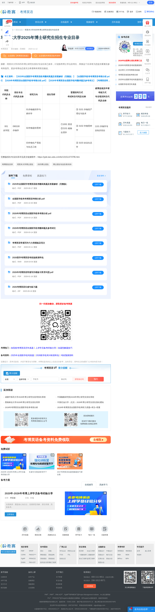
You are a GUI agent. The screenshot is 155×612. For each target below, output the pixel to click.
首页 (3, 2)
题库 (130, 12)
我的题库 (149, 107)
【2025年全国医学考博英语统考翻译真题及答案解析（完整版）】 (45, 76)
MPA (127, 558)
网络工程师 (52, 562)
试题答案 (104, 530)
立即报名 (10, 514)
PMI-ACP (32, 562)
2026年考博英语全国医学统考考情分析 (21, 407)
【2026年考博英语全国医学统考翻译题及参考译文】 (71, 80)
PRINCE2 (32, 558)
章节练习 (78, 530)
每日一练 (91, 530)
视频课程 (97, 12)
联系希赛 (59, 584)
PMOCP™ (32, 555)
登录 (150, 3)
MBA (119, 555)
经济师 (81, 551)
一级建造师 (83, 555)
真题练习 (41, 175)
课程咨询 (148, 33)
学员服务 (148, 43)
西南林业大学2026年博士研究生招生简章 (22, 402)
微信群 (31, 2)
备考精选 (8, 23)
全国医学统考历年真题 (127, 84)
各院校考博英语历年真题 (22, 348)
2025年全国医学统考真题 (22, 355)
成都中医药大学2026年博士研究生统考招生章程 (25, 397)
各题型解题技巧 (65, 348)
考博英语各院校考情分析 (128, 75)
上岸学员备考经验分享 (46, 348)
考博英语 (121, 551)
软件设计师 (44, 562)
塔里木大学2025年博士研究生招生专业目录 (42, 30)
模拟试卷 (38, 530)
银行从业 (109, 555)
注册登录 (4, 577)
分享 (7, 43)
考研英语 (129, 551)
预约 (96, 379)
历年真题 (116, 22)
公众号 (147, 71)
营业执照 (59, 588)
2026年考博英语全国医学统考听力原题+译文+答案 (78, 407)
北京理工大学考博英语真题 (129, 70)
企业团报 (148, 52)
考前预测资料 (67, 355)
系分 (41, 551)
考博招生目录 (7, 164)
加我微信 (90, 48)
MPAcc (120, 558)
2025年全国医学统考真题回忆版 (131, 79)
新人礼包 (148, 24)
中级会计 (109, 551)
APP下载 (148, 81)
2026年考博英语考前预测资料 (130, 65)
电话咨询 (148, 62)
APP (22, 2)
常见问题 (59, 580)
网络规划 (43, 555)
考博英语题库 (139, 44)
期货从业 (101, 562)
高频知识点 (52, 530)
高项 (49, 551)
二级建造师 (91, 555)
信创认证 (63, 558)
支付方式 (4, 584)
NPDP (31, 551)
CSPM (23, 555)
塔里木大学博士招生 (25, 164)
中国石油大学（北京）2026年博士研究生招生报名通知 (80, 402)
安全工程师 (83, 558)
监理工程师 (91, 558)
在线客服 (90, 586)
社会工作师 (91, 551)
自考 (138, 551)
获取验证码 (79, 379)
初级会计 (101, 551)
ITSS (61, 555)
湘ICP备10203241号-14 (85, 602)
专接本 (139, 555)
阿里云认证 (71, 551)
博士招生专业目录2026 (62, 164)
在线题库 (65, 22)
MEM (127, 555)
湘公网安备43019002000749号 (105, 602)
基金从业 (109, 558)
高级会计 (101, 555)
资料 (139, 12)
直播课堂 (109, 12)
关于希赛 (59, 577)
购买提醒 (4, 588)
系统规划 (43, 558)
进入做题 (143, 132)
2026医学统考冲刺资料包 (47, 355)
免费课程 (27, 175)
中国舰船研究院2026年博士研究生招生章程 (75, 397)
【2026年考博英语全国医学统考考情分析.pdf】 (25, 80)
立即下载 (98, 184)
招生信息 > (20, 30)
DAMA (23, 562)
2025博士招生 (43, 164)
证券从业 (101, 558)
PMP (22, 551)
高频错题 (65, 530)
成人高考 (148, 551)
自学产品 (31, 577)
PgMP (23, 558)
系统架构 (51, 555)
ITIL (69, 555)
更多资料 (100, 176)
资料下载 (141, 22)
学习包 (120, 12)
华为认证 (63, 551)
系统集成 (51, 558)
